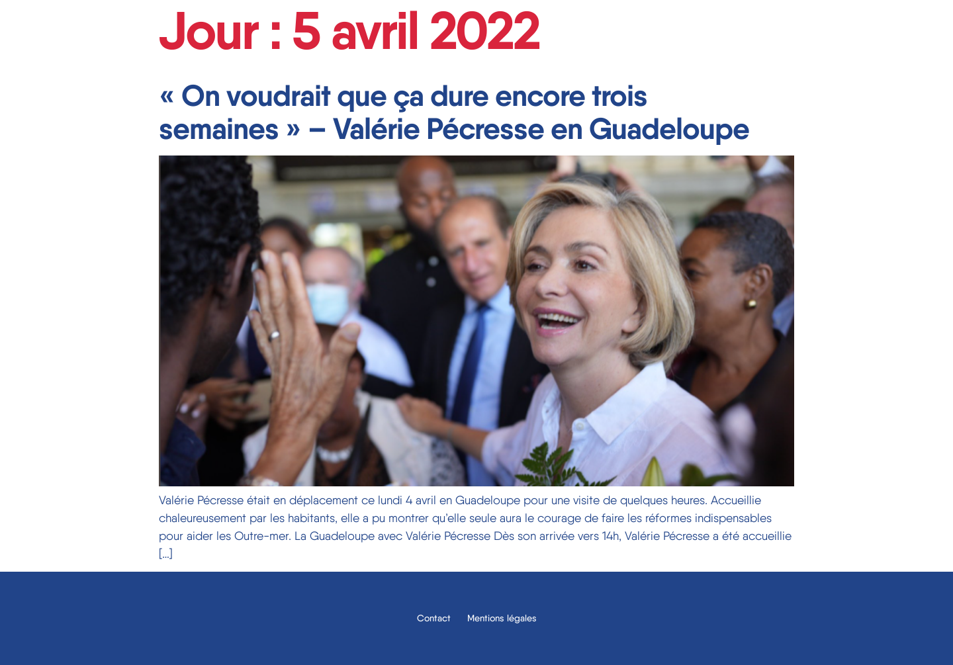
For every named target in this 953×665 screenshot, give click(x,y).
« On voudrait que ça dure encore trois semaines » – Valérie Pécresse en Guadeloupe (454, 112)
